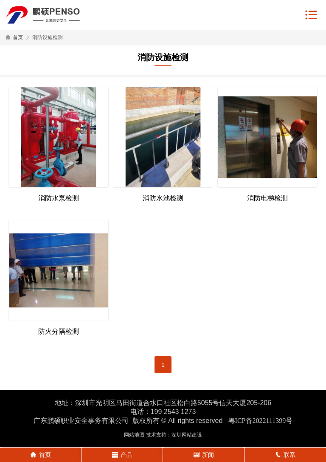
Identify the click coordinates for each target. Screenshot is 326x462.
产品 (122, 454)
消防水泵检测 (58, 198)
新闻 (204, 454)
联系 (285, 454)
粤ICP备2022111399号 (260, 420)
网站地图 (134, 435)
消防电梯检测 (267, 198)
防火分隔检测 (58, 331)
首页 (18, 37)
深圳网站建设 (186, 435)
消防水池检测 (163, 198)
